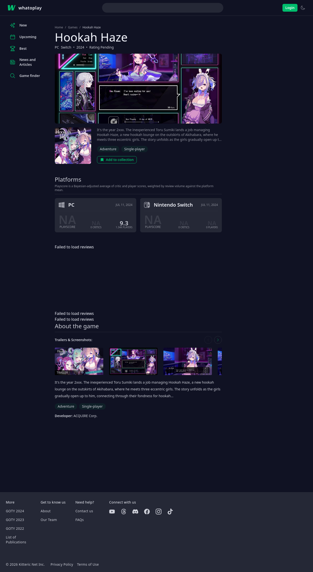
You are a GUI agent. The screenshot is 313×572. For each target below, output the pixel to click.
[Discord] (135, 511)
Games (72, 27)
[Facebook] (147, 511)
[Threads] (124, 511)
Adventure (108, 149)
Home (59, 27)
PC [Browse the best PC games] (57, 47)
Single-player (134, 149)
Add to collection (117, 159)
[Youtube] (112, 511)
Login (290, 7)
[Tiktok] (170, 511)
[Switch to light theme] (302, 7)
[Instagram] (158, 511)
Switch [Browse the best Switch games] (66, 47)
